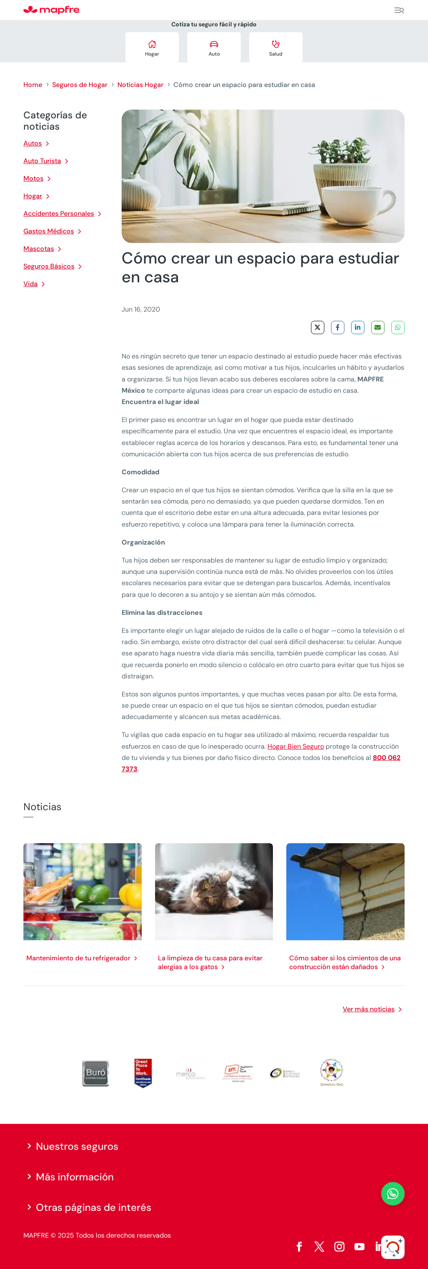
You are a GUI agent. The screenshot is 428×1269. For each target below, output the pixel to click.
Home (32, 84)
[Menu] (399, 10)
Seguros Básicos (48, 266)
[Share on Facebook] (337, 327)
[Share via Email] (378, 327)
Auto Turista (42, 160)
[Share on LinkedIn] (357, 327)
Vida (30, 283)
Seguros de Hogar (79, 84)
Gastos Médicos (48, 231)
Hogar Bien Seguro (296, 746)
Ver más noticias (369, 1009)
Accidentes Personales (58, 213)
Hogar (32, 196)
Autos (32, 143)
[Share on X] (317, 327)
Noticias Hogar (140, 84)
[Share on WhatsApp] (398, 327)
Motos (33, 178)
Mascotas (38, 248)
